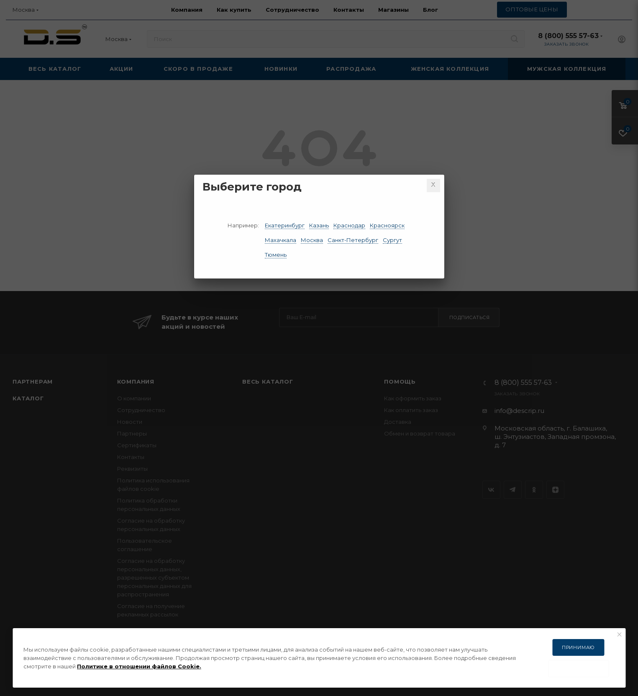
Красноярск (387, 225)
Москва (312, 240)
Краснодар (349, 225)
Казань (319, 225)
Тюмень (276, 254)
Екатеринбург (285, 225)
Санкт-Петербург (353, 240)
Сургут (392, 240)
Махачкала (280, 240)
